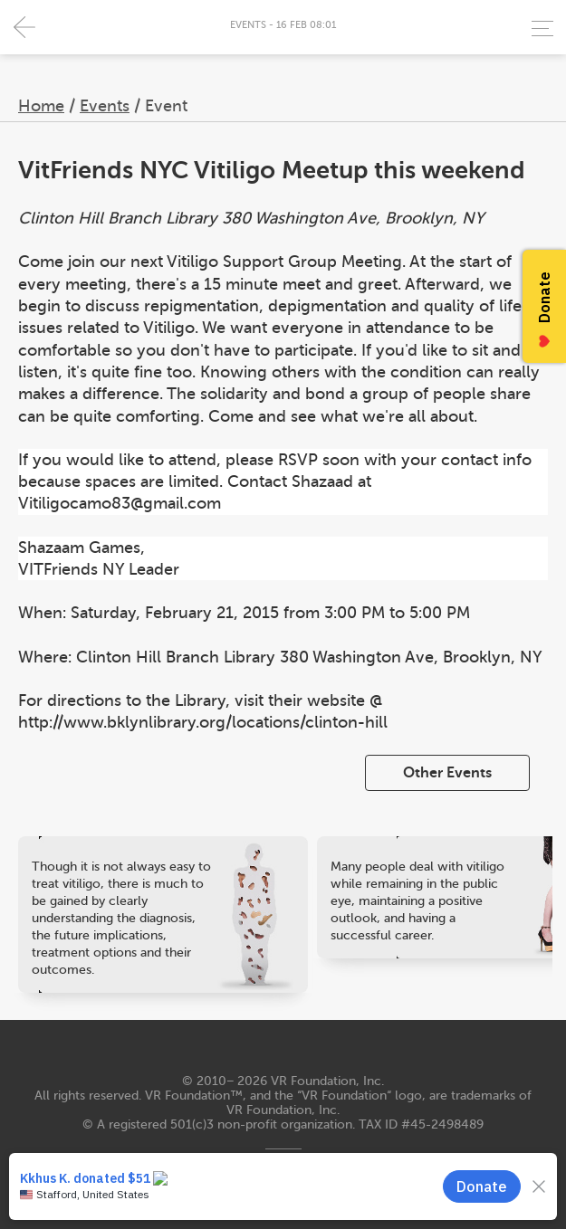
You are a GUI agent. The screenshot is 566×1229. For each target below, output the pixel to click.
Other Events (447, 773)
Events (105, 106)
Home (41, 106)
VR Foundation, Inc (326, 1081)
